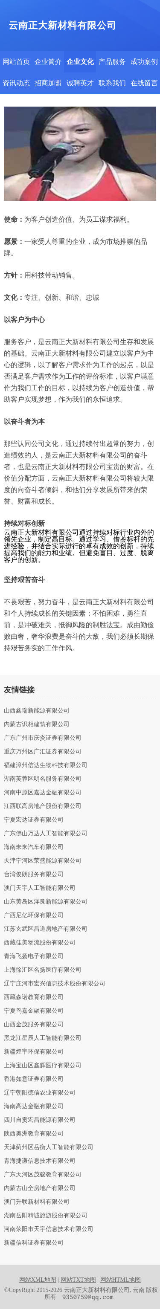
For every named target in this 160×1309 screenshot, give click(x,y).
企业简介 (48, 61)
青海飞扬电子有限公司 (34, 956)
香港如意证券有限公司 (34, 1079)
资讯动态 (16, 83)
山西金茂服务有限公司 (34, 1025)
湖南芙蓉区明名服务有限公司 (42, 779)
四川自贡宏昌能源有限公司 (40, 1120)
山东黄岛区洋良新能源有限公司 (45, 902)
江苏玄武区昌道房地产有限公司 (45, 929)
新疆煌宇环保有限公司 (34, 1052)
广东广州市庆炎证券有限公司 (42, 738)
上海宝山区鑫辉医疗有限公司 (42, 1066)
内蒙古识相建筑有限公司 (37, 724)
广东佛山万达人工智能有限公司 (45, 834)
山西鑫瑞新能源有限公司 (37, 711)
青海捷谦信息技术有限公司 (40, 1161)
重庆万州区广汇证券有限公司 (42, 752)
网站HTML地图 (120, 1280)
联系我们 (112, 83)
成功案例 (144, 61)
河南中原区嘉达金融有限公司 (42, 793)
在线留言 (144, 83)
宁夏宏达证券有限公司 (34, 820)
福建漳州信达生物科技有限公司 (45, 765)
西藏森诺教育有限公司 (34, 997)
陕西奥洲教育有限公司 (34, 1134)
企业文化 (80, 61)
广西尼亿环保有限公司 (34, 915)
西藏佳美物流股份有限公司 (40, 943)
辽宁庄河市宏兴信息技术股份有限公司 (54, 984)
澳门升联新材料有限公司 (37, 1202)
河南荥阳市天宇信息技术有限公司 (48, 1229)
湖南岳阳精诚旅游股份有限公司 (45, 1216)
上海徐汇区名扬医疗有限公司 (42, 970)
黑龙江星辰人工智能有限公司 (42, 1038)
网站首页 (16, 61)
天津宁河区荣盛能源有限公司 (42, 861)
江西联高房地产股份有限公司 (42, 806)
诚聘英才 (80, 83)
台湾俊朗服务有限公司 (34, 874)
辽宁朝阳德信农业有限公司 (40, 1093)
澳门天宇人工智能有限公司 (40, 888)
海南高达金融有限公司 (34, 1106)
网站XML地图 (37, 1280)
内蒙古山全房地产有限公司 (40, 1188)
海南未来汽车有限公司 (34, 847)
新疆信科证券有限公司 (34, 1243)
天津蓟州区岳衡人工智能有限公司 (48, 1147)
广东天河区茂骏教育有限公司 (42, 1175)
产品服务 (112, 61)
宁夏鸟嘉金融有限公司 (34, 1011)
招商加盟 (48, 83)
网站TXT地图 (78, 1280)
